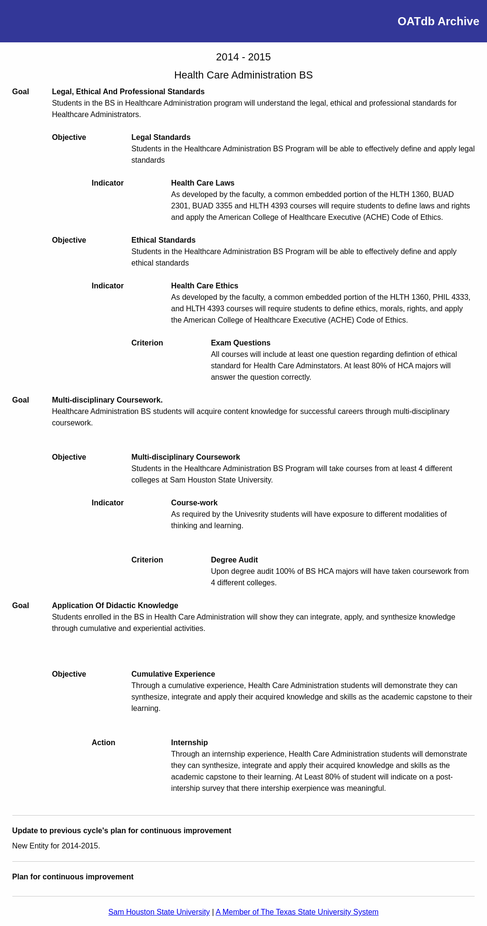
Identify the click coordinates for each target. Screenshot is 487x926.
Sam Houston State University (159, 912)
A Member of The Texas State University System (297, 912)
